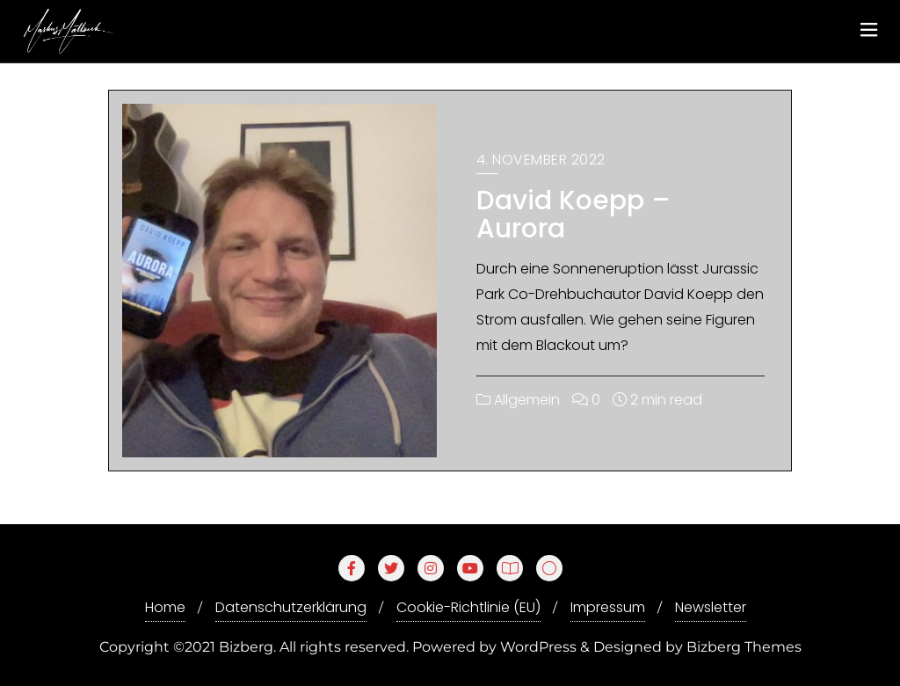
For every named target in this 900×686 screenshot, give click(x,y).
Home (165, 607)
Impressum (607, 607)
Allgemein (518, 400)
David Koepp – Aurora (573, 214)
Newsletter (710, 607)
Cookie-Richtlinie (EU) (468, 607)
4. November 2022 (541, 160)
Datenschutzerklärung (291, 607)
